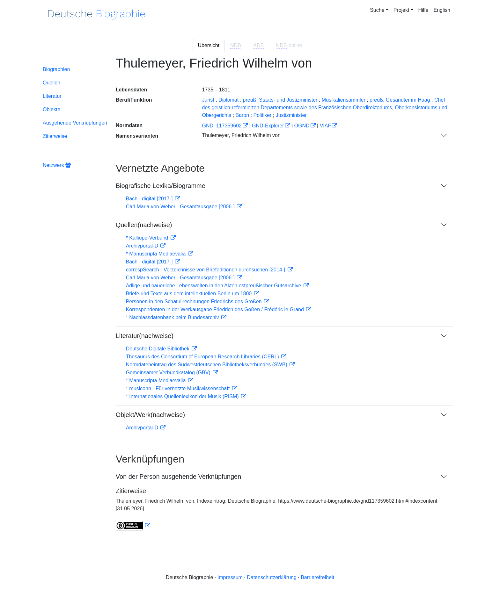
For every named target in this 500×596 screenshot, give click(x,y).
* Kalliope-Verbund (148, 238)
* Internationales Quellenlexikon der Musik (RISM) (183, 396)
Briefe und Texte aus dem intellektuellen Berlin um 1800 (189, 293)
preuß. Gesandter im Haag (400, 100)
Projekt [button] (401, 10)
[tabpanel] (250, 297)
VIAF (325, 125)
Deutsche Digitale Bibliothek (158, 348)
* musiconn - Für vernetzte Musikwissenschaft (178, 388)
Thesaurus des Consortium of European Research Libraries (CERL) (203, 356)
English (442, 10)
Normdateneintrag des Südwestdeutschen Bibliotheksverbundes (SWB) (207, 364)
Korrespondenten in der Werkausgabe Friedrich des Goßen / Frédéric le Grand (215, 309)
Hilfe (423, 10)
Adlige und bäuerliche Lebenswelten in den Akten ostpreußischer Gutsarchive (214, 285)
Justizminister (291, 115)
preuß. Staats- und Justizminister (280, 100)
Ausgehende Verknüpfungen (75, 123)
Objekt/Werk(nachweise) (150, 414)
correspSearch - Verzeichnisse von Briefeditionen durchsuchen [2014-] (206, 269)
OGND (302, 125)
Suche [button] (377, 10)
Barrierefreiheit (317, 577)
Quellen (51, 82)
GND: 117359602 (222, 125)
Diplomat (228, 100)
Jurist (208, 100)
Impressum (230, 577)
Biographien (56, 69)
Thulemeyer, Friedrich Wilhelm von (241, 135)
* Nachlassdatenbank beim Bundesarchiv (173, 317)
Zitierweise (55, 136)
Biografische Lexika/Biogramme (160, 185)
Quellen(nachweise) (144, 224)
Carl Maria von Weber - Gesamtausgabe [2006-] (181, 206)
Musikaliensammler (343, 100)
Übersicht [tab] (209, 45)
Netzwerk (57, 165)
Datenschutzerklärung (272, 577)
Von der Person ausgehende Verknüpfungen (178, 476)
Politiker (263, 115)
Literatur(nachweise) (144, 335)
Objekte (51, 109)
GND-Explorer (268, 125)
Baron (242, 115)
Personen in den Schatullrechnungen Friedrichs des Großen (194, 301)
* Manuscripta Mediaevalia (156, 253)
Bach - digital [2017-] (150, 198)
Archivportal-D (143, 245)
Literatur (52, 96)
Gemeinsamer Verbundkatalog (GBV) (169, 372)
